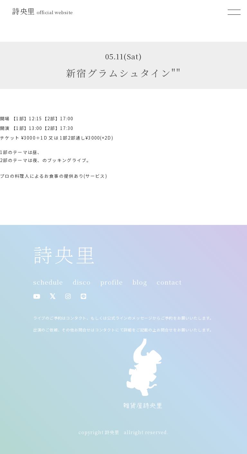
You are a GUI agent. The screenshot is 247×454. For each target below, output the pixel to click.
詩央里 (43, 11)
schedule (48, 282)
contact (169, 282)
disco (82, 282)
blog (140, 282)
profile (111, 282)
